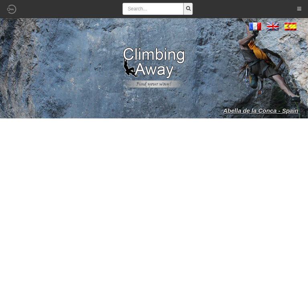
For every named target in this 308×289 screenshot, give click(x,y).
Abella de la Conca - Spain (260, 110)
